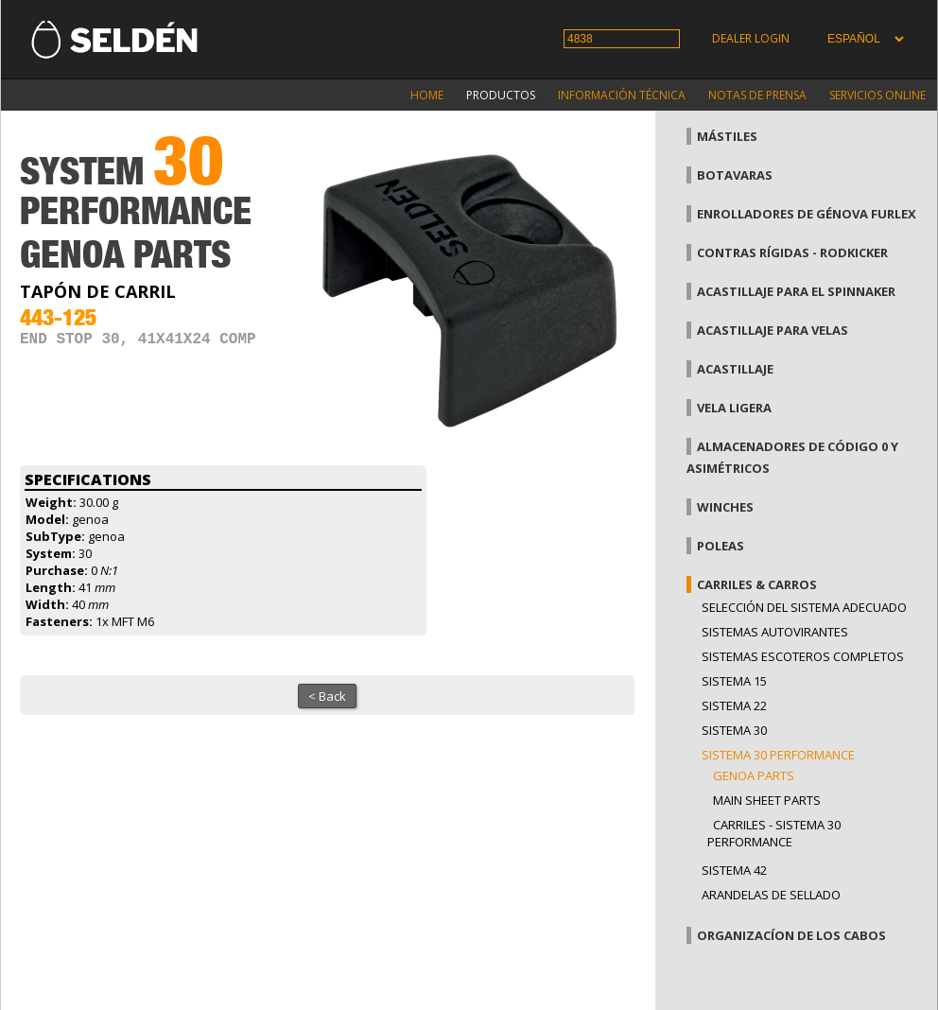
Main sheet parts (767, 800)
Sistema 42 (734, 870)
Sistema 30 (734, 730)
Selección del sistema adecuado (804, 607)
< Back (327, 696)
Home (426, 95)
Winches (725, 506)
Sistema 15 (734, 680)
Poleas (720, 545)
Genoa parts (753, 775)
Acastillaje (735, 368)
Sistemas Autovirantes (775, 631)
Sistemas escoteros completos (803, 656)
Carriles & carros (757, 584)
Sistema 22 (734, 705)
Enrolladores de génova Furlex (806, 213)
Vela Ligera (734, 407)
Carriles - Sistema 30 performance (774, 833)
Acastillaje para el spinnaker (796, 291)
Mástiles (727, 136)
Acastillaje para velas (772, 330)
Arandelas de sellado (771, 894)
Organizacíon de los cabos (791, 935)
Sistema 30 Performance (778, 754)
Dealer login (751, 38)
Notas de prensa (757, 95)
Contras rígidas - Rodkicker (792, 252)
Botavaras (735, 174)
